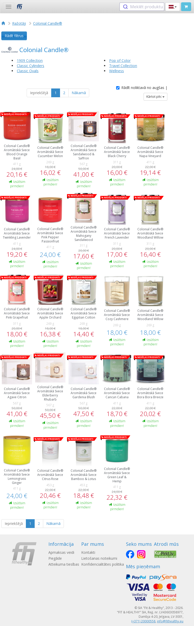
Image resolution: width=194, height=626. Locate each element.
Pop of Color (120, 60)
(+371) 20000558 (143, 621)
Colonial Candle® (47, 23)
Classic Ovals (28, 70)
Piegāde (55, 558)
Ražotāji (19, 23)
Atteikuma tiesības (63, 564)
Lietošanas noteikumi (99, 558)
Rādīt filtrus (14, 35)
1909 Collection (30, 60)
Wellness (116, 70)
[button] (172, 6)
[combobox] (142, 7)
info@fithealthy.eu (170, 621)
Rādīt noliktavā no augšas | (141, 87)
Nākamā (79, 92)
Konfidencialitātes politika (102, 564)
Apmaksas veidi (61, 552)
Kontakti (88, 552)
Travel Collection (123, 65)
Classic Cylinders (30, 65)
